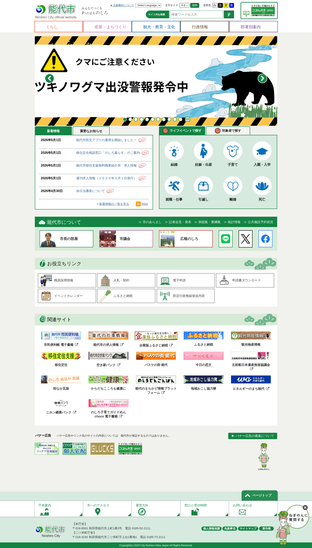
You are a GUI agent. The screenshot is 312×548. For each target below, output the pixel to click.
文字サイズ (171, 5)
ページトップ (261, 495)
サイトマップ (248, 528)
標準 (194, 5)
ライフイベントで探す (186, 130)
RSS (145, 204)
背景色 (207, 5)
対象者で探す (231, 130)
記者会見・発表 (180, 222)
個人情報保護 (211, 528)
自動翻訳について (123, 5)
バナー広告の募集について (255, 436)
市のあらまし (152, 222)
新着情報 (53, 131)
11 (180, 119)
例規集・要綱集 (209, 222)
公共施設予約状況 (260, 222)
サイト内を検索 (156, 14)
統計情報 (234, 222)
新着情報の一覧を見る (114, 204)
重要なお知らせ (91, 131)
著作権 (266, 528)
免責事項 (229, 528)
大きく (184, 5)
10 (175, 119)
